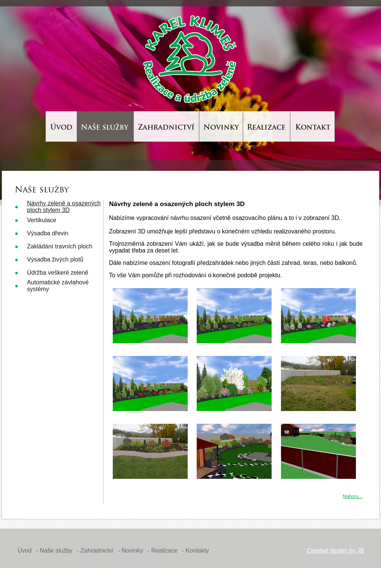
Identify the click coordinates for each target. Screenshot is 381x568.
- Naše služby (54, 550)
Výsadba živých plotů (55, 259)
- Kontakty (195, 550)
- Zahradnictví (95, 550)
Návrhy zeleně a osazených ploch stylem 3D (64, 206)
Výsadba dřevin (47, 233)
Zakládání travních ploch (59, 246)
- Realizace (163, 550)
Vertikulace (41, 220)
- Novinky (130, 550)
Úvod (24, 550)
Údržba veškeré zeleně (57, 272)
